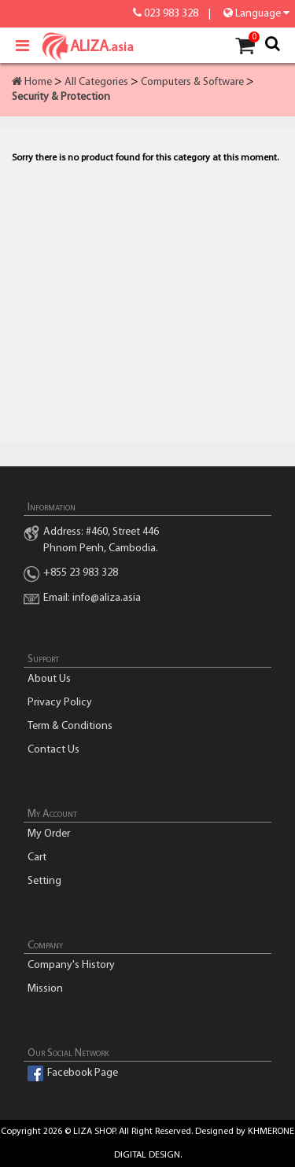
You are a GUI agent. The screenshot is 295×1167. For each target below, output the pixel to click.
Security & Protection (61, 97)
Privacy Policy (60, 703)
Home (32, 82)
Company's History (71, 965)
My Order (49, 834)
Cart (37, 857)
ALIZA (77, 47)
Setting (44, 881)
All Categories (96, 82)
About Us (49, 679)
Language (255, 14)
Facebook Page (82, 1073)
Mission (45, 989)
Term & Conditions (70, 726)
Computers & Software (192, 82)
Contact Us (53, 750)
